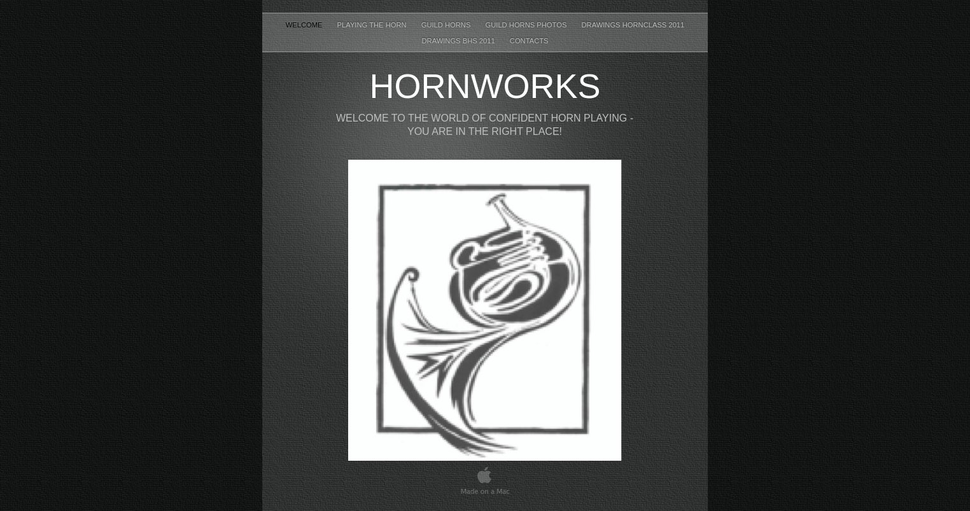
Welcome (305, 25)
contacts (529, 41)
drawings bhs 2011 (458, 41)
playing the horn (373, 25)
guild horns (447, 25)
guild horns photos (527, 25)
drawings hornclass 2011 (632, 25)
